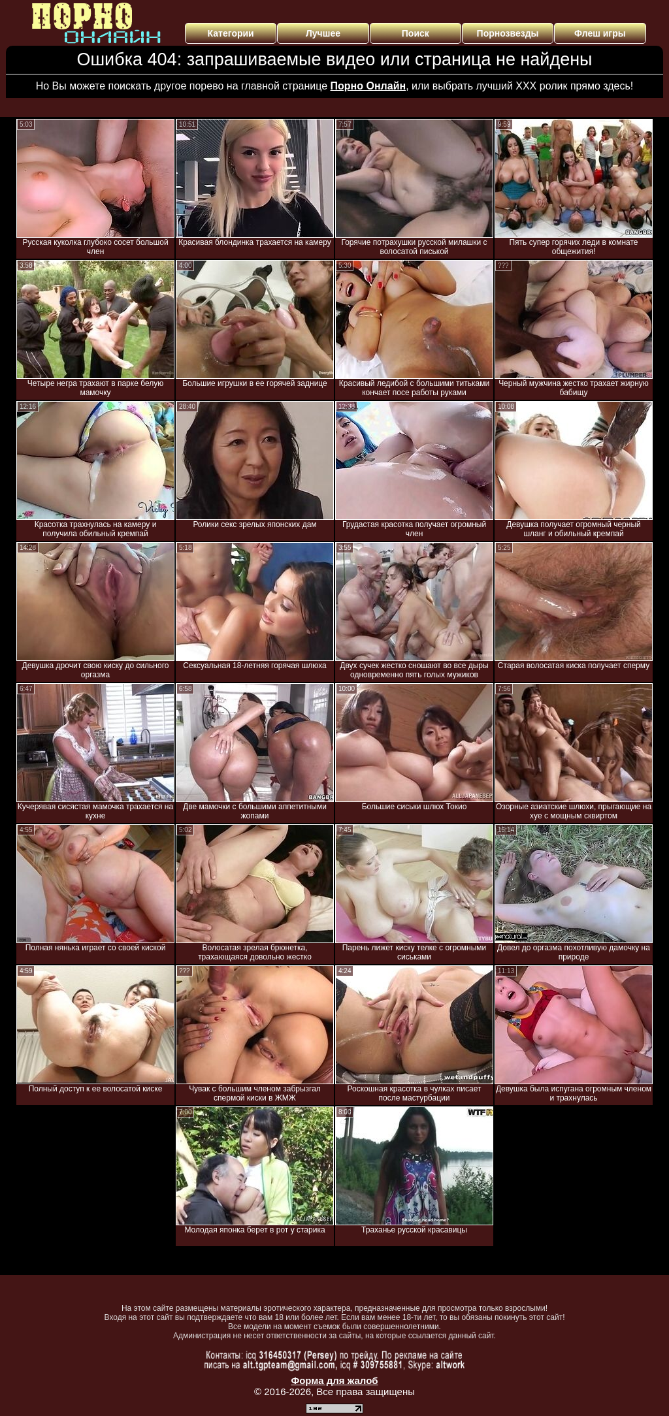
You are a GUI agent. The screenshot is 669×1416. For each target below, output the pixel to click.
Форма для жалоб (334, 1380)
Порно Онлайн (368, 85)
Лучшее (323, 33)
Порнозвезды (508, 33)
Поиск (415, 33)
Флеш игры (600, 33)
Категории (231, 33)
